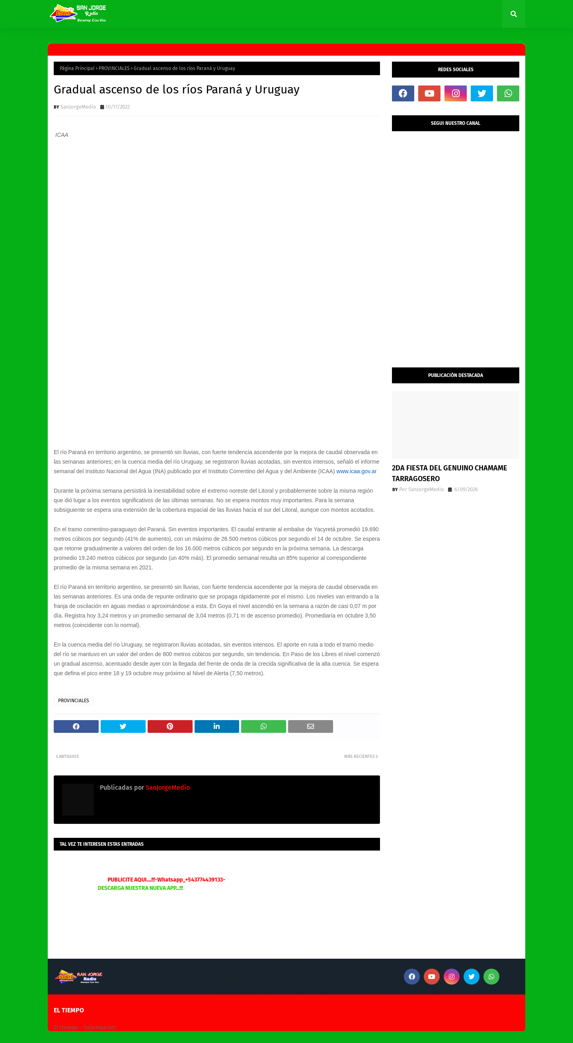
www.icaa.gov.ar (357, 471)
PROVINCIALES (114, 68)
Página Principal (77, 68)
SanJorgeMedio (78, 107)
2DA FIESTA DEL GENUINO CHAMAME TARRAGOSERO (449, 473)
